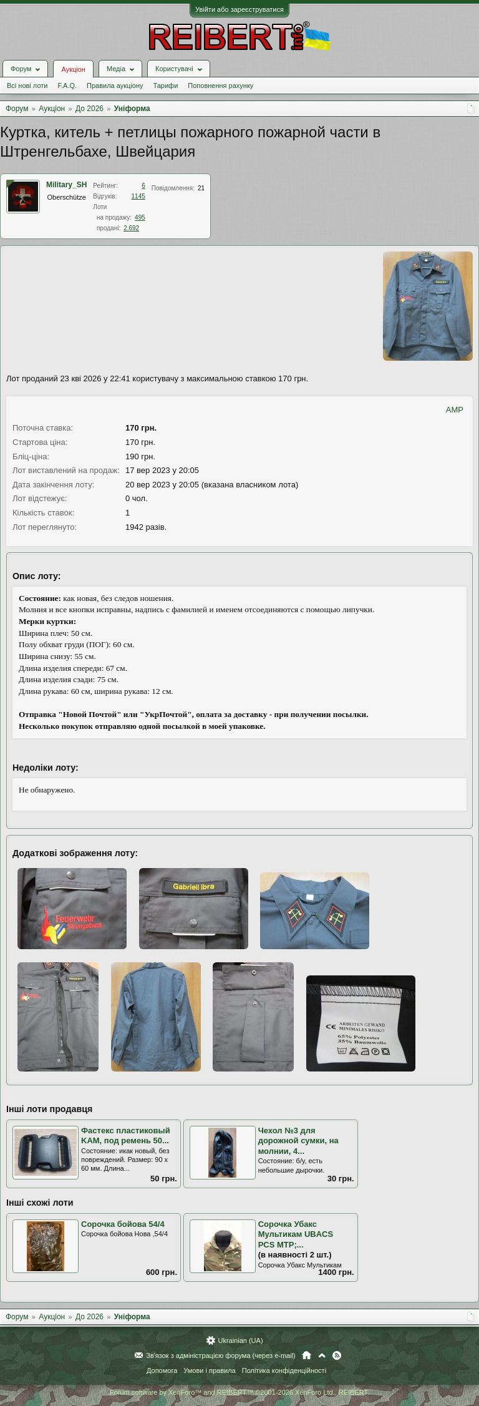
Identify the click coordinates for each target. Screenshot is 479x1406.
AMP (454, 409)
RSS (336, 1355)
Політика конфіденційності (284, 1370)
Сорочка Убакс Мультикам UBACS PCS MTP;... (296, 1234)
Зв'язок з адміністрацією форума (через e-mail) (221, 1355)
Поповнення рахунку (220, 85)
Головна (306, 1355)
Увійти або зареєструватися (239, 9)
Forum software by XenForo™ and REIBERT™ (239, 1392)
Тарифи (165, 85)
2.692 (131, 228)
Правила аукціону (115, 85)
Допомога (162, 1370)
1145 (138, 196)
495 (140, 217)
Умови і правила (209, 1370)
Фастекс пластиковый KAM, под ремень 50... (125, 1136)
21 (201, 188)
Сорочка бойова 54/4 (123, 1224)
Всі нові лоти (27, 85)
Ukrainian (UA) (240, 1340)
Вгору (321, 1355)
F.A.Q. (67, 85)
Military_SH (66, 184)
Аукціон (73, 69)
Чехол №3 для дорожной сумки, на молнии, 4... (298, 1141)
